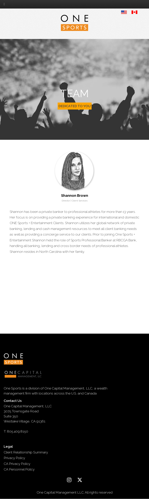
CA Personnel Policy (19, 469)
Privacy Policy (14, 458)
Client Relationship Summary (26, 452)
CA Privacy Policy (17, 464)
